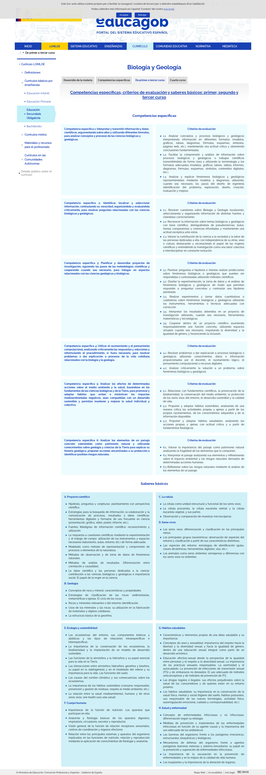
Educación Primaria (39, 101)
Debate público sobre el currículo (36, 173)
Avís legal (230, 772)
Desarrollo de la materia (78, 80)
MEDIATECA (229, 46)
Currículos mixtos (36, 134)
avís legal (169, 9)
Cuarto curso (178, 80)
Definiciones (32, 72)
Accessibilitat (215, 772)
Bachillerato (34, 126)
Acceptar (124, 15)
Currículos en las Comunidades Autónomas (35, 159)
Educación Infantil (38, 93)
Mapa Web (199, 772)
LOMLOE (54, 46)
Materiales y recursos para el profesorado (38, 145)
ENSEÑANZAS (113, 46)
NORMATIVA (203, 46)
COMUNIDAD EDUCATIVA (171, 46)
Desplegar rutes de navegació (19, 52)
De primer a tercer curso (150, 80)
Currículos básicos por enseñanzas (38, 83)
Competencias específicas (114, 80)
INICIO (28, 46)
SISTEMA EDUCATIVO (84, 46)
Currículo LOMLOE (33, 64)
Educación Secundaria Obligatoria (34, 114)
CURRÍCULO (140, 46)
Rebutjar (142, 15)
